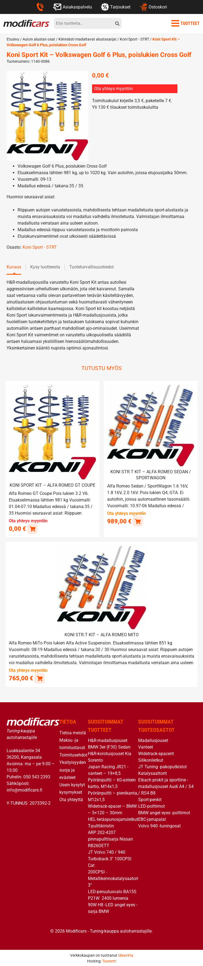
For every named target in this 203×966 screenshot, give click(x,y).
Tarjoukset (115, 7)
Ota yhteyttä (71, 798)
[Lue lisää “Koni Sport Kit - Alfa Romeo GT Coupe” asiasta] (32, 528)
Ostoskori (153, 7)
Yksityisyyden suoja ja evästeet (72, 769)
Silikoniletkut (150, 759)
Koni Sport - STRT (134, 39)
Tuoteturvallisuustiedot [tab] (91, 267)
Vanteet (145, 746)
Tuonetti (109, 960)
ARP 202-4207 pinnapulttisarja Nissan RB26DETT (110, 838)
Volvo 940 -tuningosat (159, 825)
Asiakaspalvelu (72, 7)
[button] (138, 521)
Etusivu (13, 39)
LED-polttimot (151, 805)
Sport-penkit (150, 798)
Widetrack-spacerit (156, 752)
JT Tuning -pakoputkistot (162, 766)
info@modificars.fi (24, 789)
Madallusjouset (153, 739)
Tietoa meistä (72, 732)
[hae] (117, 23)
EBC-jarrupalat (152, 818)
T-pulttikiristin (101, 825)
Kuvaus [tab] (14, 267)
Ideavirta (125, 954)
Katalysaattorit (152, 772)
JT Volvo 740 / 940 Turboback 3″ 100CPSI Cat (109, 858)
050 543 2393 (36, 776)
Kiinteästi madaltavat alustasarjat (87, 39)
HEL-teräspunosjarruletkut (113, 818)
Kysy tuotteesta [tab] (45, 267)
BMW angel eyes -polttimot (164, 812)
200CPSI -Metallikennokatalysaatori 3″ (113, 877)
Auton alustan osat (39, 39)
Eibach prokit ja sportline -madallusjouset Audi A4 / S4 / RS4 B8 (166, 785)
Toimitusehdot (73, 754)
